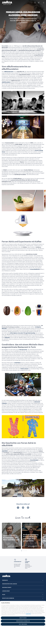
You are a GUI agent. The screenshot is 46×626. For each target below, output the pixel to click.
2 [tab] (22, 550)
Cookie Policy (28, 613)
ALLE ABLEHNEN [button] (23, 624)
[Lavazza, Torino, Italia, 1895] (6, 3)
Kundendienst (17, 561)
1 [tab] (21, 550)
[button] (35, 3)
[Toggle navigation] (43, 2)
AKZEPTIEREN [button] (23, 617)
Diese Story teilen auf (23, 504)
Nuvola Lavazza (23, 349)
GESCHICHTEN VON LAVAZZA (9, 583)
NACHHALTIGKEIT (6, 587)
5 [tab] (26, 550)
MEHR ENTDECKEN (13, 546)
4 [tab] (25, 550)
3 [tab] (24, 550)
